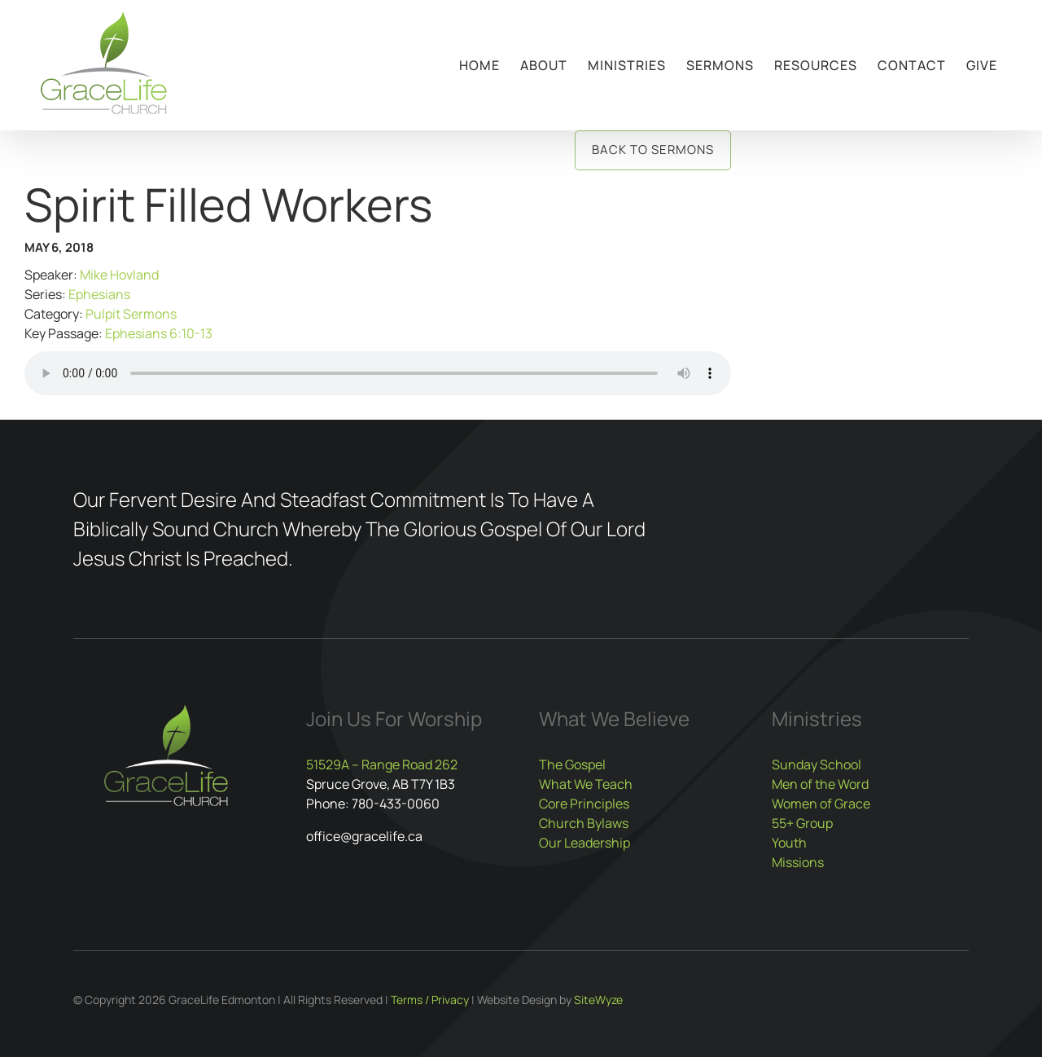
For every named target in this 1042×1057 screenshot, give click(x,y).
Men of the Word (820, 784)
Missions (798, 862)
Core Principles (584, 804)
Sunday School (816, 764)
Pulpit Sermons (131, 314)
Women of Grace (821, 804)
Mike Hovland (119, 275)
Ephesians (99, 294)
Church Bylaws (583, 823)
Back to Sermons (653, 149)
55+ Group (802, 823)
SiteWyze (598, 999)
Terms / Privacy (430, 999)
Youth (789, 843)
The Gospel (572, 764)
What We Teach (586, 784)
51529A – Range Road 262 (382, 764)
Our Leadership (584, 843)
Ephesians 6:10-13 (158, 333)
